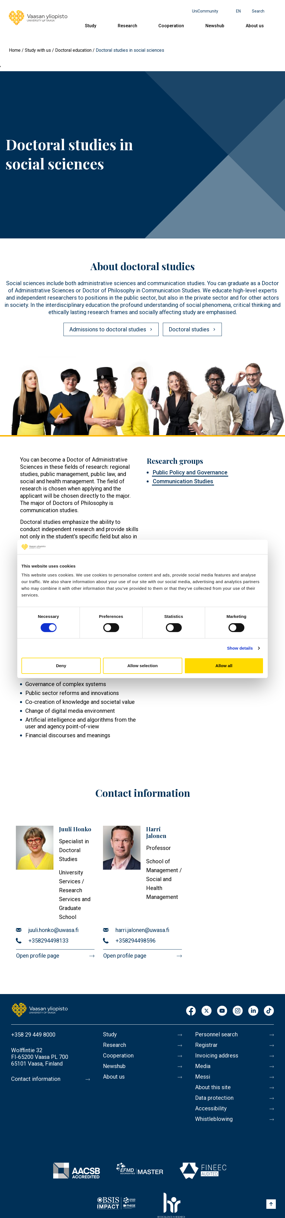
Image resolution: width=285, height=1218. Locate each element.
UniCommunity (205, 11)
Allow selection (142, 665)
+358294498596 (136, 940)
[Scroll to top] (271, 1204)
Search (258, 11)
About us (255, 25)
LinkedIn (253, 1011)
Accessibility (211, 1108)
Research (127, 25)
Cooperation (171, 25)
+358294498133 (48, 940)
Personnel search (216, 1034)
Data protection (214, 1098)
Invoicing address (216, 1055)
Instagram (238, 1011)
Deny (61, 665)
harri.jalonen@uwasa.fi (142, 930)
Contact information (35, 1079)
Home (15, 50)
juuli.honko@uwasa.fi (53, 930)
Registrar (206, 1045)
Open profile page (37, 955)
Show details (240, 648)
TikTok (269, 1011)
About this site (213, 1087)
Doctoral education (73, 50)
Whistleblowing (214, 1119)
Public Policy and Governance (190, 472)
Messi (202, 1077)
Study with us (38, 50)
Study (90, 25)
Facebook (191, 1011)
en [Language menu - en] (238, 11)
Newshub (214, 25)
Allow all (223, 665)
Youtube (222, 1011)
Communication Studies (183, 481)
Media (202, 1066)
